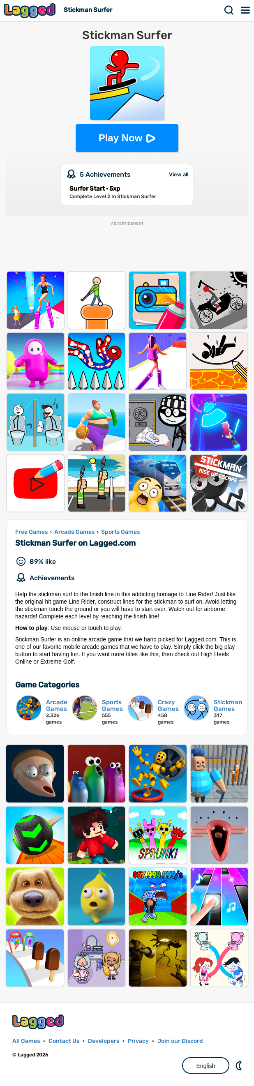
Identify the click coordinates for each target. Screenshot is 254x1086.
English (205, 1066)
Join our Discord (180, 1041)
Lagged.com (39, 1021)
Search (229, 10)
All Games (26, 1041)
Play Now (121, 137)
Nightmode (239, 1065)
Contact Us (63, 1041)
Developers (103, 1041)
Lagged (31, 10)
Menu (246, 10)
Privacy (138, 1041)
